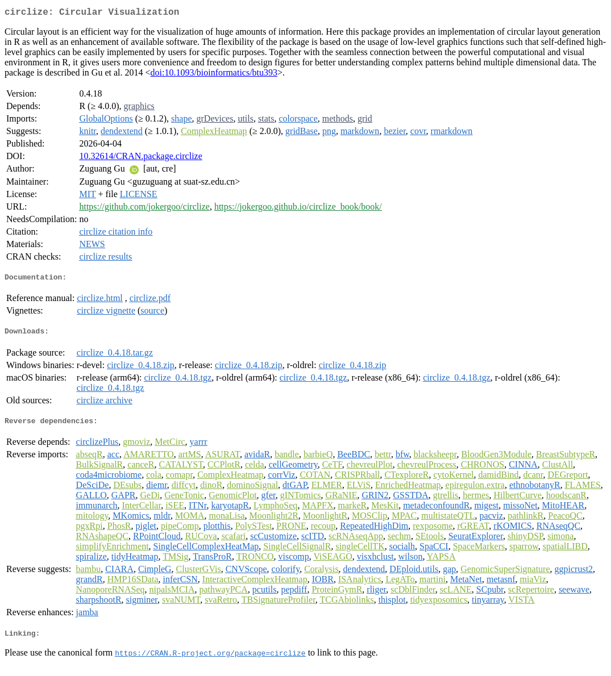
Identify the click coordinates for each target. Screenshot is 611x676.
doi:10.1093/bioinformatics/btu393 (214, 75)
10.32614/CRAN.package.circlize (140, 158)
